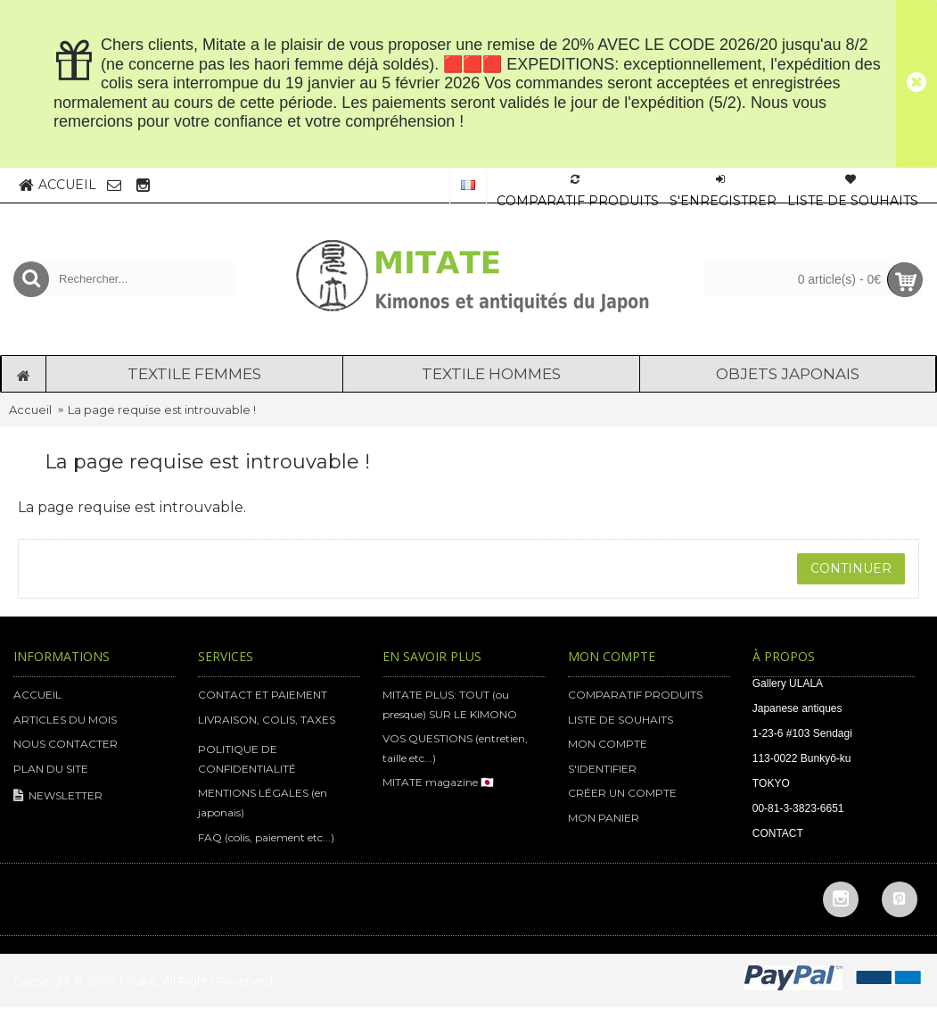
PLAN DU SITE (50, 768)
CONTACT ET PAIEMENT (262, 694)
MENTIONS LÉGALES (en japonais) (262, 802)
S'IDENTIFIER (602, 768)
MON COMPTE (607, 743)
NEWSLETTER (58, 796)
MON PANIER (603, 817)
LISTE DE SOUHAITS (620, 719)
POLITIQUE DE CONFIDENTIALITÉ (247, 758)
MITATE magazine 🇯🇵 (438, 782)
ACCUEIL (37, 694)
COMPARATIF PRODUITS (635, 694)
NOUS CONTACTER (65, 743)
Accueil (30, 409)
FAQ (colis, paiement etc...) (266, 837)
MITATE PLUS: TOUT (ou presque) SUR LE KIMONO (449, 704)
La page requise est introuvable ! (162, 409)
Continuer (851, 568)
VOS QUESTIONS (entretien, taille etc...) (455, 748)
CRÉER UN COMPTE (622, 792)
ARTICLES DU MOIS (65, 719)
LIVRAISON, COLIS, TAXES (266, 719)
